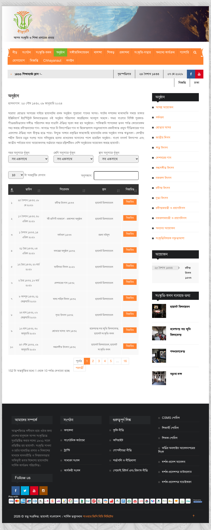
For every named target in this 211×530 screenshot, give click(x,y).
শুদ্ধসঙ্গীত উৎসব (165, 168)
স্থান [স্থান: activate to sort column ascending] (104, 189)
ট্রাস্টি (67, 450)
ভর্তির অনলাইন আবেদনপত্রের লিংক (176, 450)
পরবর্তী (79, 368)
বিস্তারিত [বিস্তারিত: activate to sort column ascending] (130, 189)
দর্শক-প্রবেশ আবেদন (173, 462)
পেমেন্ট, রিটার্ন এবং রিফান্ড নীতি (130, 470)
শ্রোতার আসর (163, 127)
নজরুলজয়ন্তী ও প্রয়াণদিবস (171, 218)
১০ (11, 347)
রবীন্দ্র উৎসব (163, 188)
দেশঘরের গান (163, 158)
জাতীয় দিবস (163, 137)
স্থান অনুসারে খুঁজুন (109, 153)
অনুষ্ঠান (60, 52)
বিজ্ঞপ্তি (34, 60)
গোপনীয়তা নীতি (122, 450)
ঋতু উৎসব (162, 147)
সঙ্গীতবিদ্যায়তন (79, 52)
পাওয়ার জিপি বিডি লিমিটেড (98, 516)
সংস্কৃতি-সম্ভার (142, 52)
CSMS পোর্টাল (171, 418)
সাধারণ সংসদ (72, 460)
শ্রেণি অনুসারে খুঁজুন (64, 153)
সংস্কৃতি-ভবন (43, 52)
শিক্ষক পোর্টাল (169, 438)
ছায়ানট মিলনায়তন (180, 307)
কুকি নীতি (118, 430)
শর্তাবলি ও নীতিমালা (124, 460)
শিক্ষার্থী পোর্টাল (170, 428)
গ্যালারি (184, 52)
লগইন (70, 60)
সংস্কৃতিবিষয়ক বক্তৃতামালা (170, 238)
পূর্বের (79, 361)
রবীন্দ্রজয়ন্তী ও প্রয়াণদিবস (170, 208)
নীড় (15, 52)
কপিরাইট (118, 440)
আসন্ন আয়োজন (164, 107)
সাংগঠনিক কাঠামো (74, 440)
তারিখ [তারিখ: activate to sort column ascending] (29, 189)
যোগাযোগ (19, 60)
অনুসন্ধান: (110, 175)
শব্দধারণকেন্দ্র (177, 351)
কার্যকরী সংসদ (72, 470)
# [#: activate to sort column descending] (12, 189)
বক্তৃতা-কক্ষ (176, 374)
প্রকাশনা (124, 52)
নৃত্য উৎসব (162, 198)
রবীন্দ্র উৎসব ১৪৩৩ (188, 273)
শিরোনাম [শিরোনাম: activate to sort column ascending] (64, 189)
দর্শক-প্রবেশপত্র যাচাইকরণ (176, 482)
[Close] (0, 528)
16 (125, 361)
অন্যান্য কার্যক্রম (165, 52)
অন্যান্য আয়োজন (165, 228)
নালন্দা (98, 52)
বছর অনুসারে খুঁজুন (18, 153)
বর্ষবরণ (160, 117)
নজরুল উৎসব (163, 178)
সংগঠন (26, 52)
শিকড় (110, 52)
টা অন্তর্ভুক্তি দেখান (26, 175)
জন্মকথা (68, 430)
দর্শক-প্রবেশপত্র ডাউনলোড (177, 472)
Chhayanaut (52, 60)
